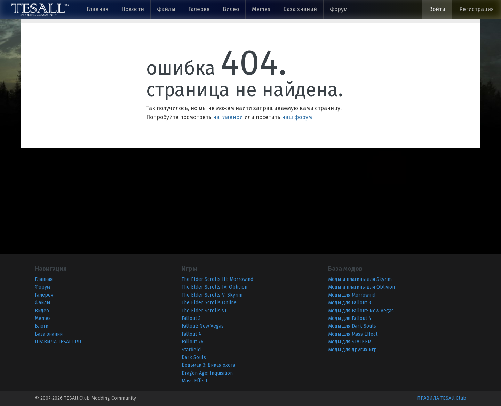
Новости (132, 9)
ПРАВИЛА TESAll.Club (441, 398)
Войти (437, 9)
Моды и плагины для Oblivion (361, 287)
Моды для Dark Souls (352, 326)
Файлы (166, 9)
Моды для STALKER (349, 342)
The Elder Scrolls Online (209, 303)
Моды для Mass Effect (352, 334)
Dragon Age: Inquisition (207, 373)
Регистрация (476, 9)
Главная (98, 9)
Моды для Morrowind (351, 295)
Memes (261, 9)
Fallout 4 (191, 334)
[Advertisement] (209, 197)
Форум (339, 9)
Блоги (41, 326)
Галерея (199, 9)
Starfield (191, 350)
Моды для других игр (352, 350)
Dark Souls (194, 357)
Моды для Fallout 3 (349, 303)
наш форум (297, 117)
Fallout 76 (193, 342)
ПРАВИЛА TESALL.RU (58, 342)
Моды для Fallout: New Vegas (361, 311)
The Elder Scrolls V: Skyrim (212, 295)
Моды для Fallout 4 (349, 318)
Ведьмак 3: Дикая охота (208, 365)
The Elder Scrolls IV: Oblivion (214, 287)
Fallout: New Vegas (203, 326)
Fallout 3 (191, 318)
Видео (231, 9)
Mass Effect (194, 381)
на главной (228, 117)
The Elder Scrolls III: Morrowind (217, 279)
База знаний (300, 9)
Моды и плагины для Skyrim (360, 279)
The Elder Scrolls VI (204, 311)
